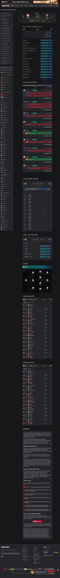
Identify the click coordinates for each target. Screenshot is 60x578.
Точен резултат (4, 45)
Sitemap (35, 560)
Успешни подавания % (26, 71)
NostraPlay (50, 5)
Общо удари (24, 45)
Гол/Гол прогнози (5, 49)
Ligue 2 (12, 10)
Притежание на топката (27, 58)
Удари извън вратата (26, 42)
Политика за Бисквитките (41, 572)
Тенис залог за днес (5, 61)
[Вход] (57, 6)
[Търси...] (55, 6)
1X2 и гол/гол (4, 55)
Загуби (26, 251)
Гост (33, 302)
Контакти (35, 549)
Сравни (24, 553)
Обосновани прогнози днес (6, 16)
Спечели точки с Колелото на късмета (6, 28)
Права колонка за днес (6, 36)
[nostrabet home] (5, 547)
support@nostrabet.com (48, 555)
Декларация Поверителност (36, 555)
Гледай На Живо (37, 521)
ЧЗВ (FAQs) (35, 548)
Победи (26, 246)
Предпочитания (51, 573)
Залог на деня (4, 42)
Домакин (29, 302)
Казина (36, 5)
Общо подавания (25, 66)
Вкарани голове (28, 254)
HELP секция (35, 559)
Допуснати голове (28, 256)
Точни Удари (24, 40)
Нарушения (24, 53)
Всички (25, 302)
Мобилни (41, 5)
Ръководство (25, 559)
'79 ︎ (50, 34)
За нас (34, 551)
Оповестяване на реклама (36, 563)
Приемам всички (51, 571)
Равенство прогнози (5, 47)
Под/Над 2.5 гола (5, 51)
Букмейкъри (31, 5)
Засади (23, 56)
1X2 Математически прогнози (5, 58)
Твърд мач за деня (5, 40)
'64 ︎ (50, 32)
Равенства (27, 248)
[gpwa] (12, 569)
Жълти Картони (25, 61)
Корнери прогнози (5, 53)
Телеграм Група (6, 26)
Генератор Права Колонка (5, 19)
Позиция (26, 243)
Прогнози (17, 5)
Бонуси (25, 5)
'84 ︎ (50, 36)
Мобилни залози (26, 556)
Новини (21, 5)
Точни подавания (25, 69)
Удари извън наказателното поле (28, 50)
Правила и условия (37, 557)
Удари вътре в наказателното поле (29, 48)
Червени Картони (25, 63)
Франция (8, 10)
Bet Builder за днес (5, 38)
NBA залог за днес (5, 63)
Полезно (45, 5)
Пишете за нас (36, 553)
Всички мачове (4, 13)
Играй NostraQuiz (5, 31)
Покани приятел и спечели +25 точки (5, 33)
